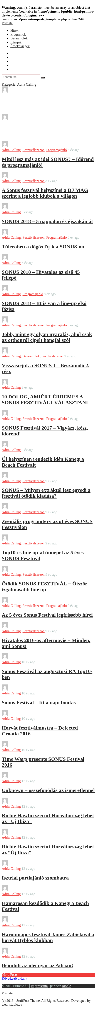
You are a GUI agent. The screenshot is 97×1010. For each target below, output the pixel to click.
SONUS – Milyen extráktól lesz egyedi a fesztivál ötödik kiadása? (46, 493)
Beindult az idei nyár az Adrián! (37, 965)
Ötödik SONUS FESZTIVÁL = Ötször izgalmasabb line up (44, 586)
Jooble (66, 986)
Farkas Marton (24, 715)
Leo (16, 627)
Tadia (17, 119)
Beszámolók (19, 38)
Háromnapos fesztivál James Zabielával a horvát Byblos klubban (48, 937)
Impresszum (39, 986)
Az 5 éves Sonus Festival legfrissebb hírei (47, 615)
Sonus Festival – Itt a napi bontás (39, 702)
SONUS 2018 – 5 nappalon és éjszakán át (47, 221)
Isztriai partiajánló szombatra (35, 878)
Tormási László (24, 802)
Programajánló (56, 150)
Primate (7, 23)
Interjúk (16, 42)
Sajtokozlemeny (25, 208)
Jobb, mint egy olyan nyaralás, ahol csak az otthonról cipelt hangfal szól (47, 337)
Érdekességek (20, 46)
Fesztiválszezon (34, 150)
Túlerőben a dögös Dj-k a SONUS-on (43, 246)
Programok (18, 34)
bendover (20, 91)
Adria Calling (11, 150)
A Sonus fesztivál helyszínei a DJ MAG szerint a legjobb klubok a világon (45, 193)
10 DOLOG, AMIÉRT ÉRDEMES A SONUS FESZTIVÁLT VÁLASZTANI (45, 399)
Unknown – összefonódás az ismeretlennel (48, 790)
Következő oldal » (14, 978)
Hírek (14, 30)
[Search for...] (21, 77)
